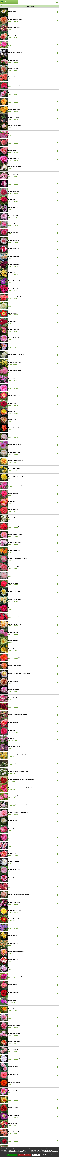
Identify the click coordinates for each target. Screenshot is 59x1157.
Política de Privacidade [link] (46, 1155)
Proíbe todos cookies (24, 1155)
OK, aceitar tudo (12, 1155)
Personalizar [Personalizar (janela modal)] (36, 1155)
